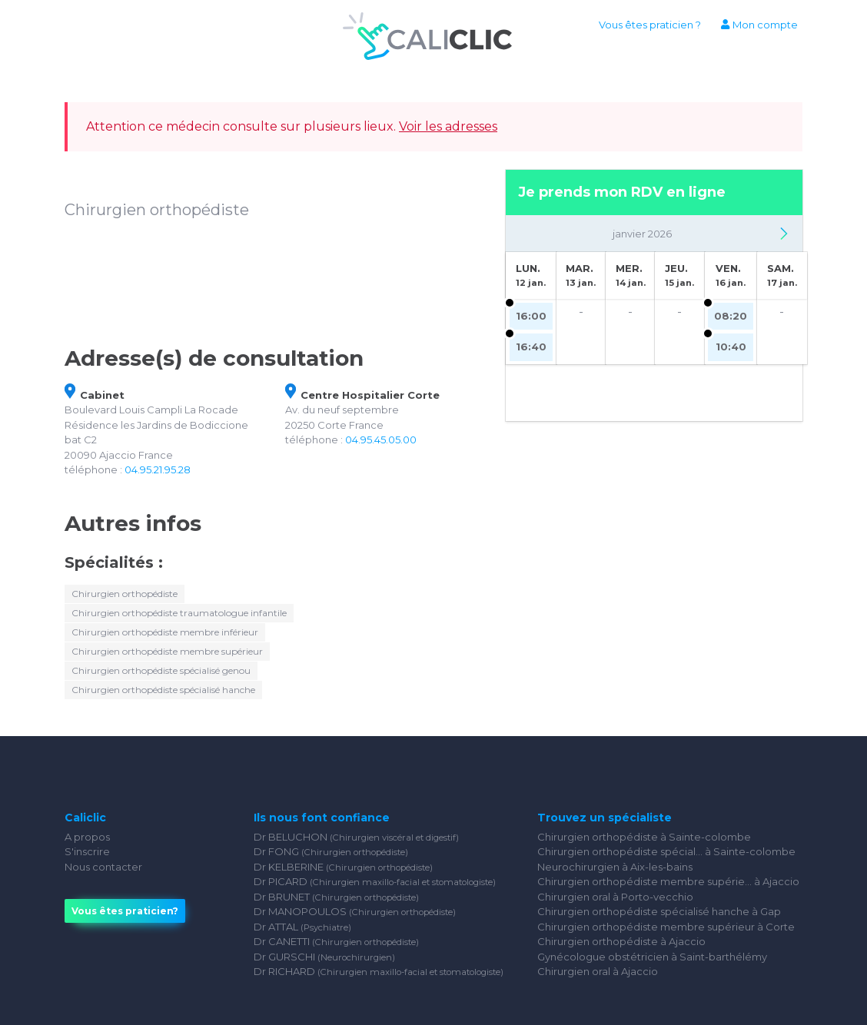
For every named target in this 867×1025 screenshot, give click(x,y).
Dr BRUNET (336, 897)
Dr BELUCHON (356, 837)
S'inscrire (87, 851)
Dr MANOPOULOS (355, 911)
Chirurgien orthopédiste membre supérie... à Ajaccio (668, 881)
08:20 (730, 316)
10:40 (731, 346)
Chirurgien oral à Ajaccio (597, 971)
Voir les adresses (448, 126)
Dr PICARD (375, 881)
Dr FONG (331, 851)
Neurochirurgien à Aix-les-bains (615, 867)
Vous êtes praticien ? (650, 24)
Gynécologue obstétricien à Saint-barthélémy (652, 956)
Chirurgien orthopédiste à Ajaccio (621, 941)
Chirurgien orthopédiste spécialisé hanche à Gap (659, 911)
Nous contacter (103, 867)
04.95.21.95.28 (158, 469)
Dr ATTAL (302, 927)
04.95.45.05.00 (381, 439)
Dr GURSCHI (324, 956)
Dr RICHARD (378, 971)
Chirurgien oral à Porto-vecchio (615, 897)
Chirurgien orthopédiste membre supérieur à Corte (666, 927)
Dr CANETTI (336, 941)
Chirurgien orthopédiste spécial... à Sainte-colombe (666, 851)
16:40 (531, 346)
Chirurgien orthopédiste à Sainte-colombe (644, 837)
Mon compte (759, 24)
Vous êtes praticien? (124, 911)
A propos (87, 837)
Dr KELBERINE (343, 867)
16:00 (531, 316)
